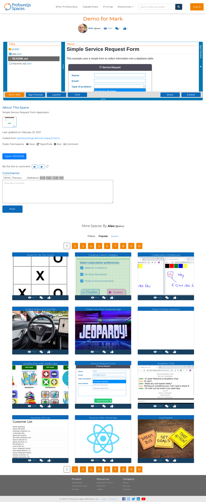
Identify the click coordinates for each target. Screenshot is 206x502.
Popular (103, 236)
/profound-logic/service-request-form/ (39, 138)
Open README (14, 156)
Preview (17, 177)
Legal (104, 499)
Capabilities (77, 482)
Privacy (113, 499)
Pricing (75, 489)
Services (126, 486)
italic (48, 177)
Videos (100, 489)
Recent (114, 236)
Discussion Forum (105, 482)
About (126, 482)
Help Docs (101, 486)
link (61, 177)
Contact (126, 489)
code (55, 177)
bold (42, 177)
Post (12, 209)
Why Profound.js (79, 486)
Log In (197, 6)
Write (7, 177)
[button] (125, 6)
